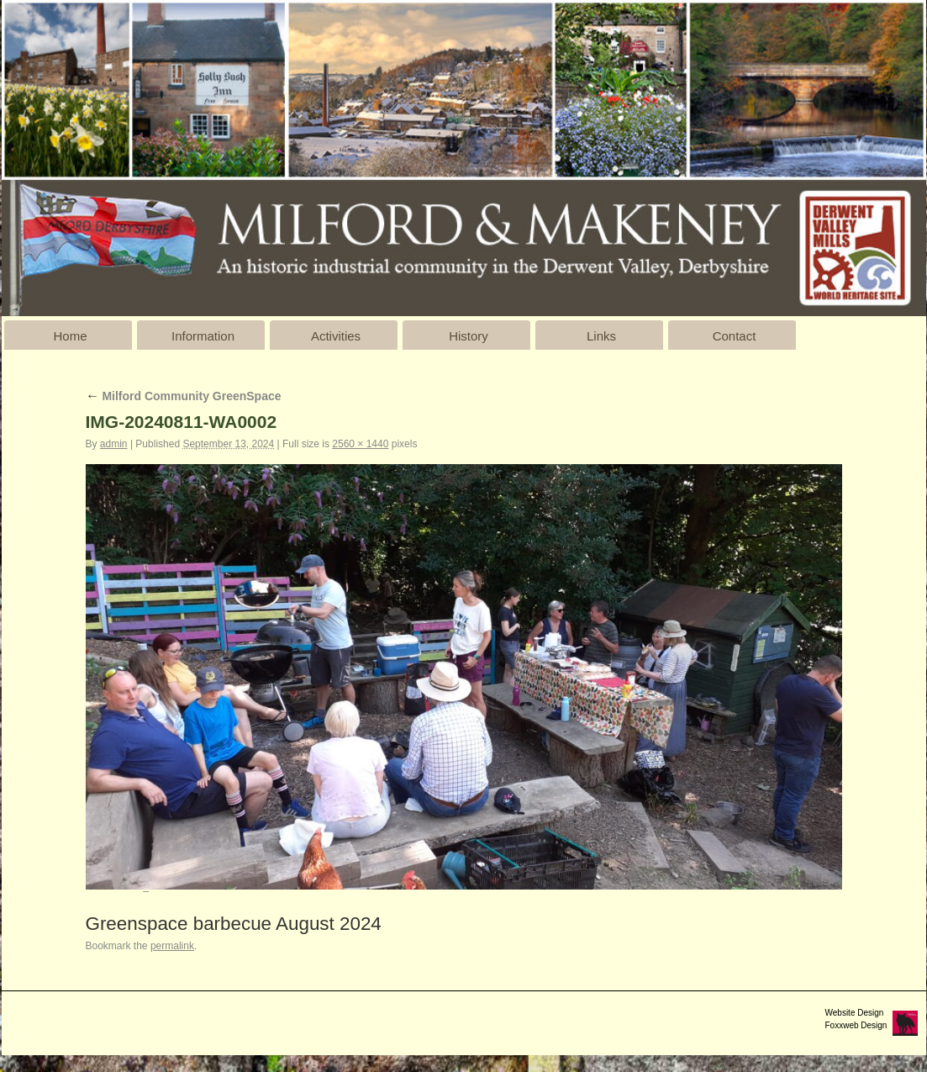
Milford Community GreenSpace (184, 396)
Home (70, 336)
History (468, 336)
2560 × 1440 (360, 444)
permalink (172, 946)
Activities (336, 336)
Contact (734, 336)
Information (202, 336)
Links (601, 336)
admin (114, 444)
